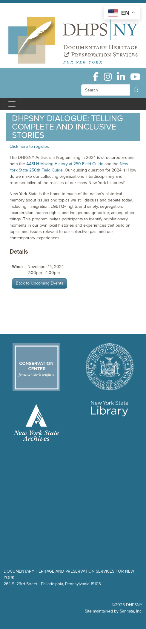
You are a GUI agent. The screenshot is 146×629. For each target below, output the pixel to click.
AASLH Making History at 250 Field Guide (64, 164)
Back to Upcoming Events (39, 283)
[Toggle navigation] (12, 104)
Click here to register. (29, 147)
